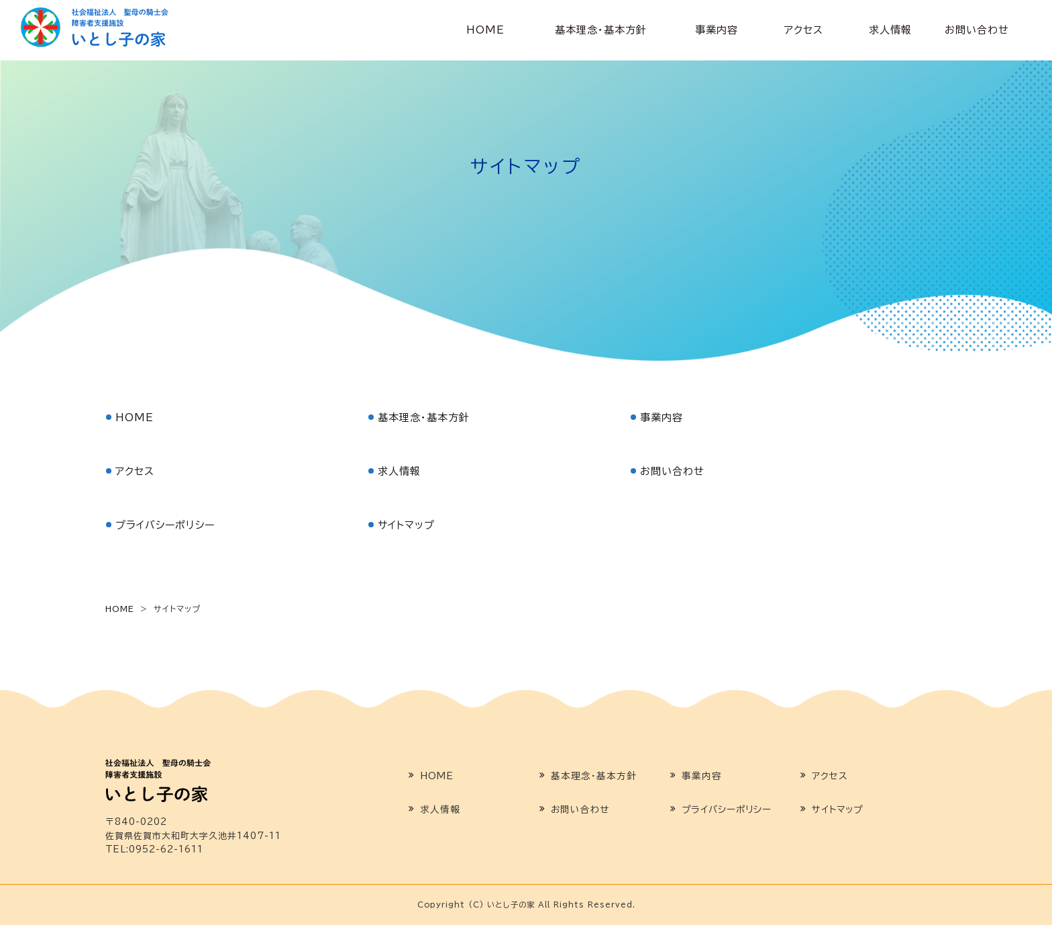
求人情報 (890, 30)
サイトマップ (406, 525)
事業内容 (716, 30)
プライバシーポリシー (165, 525)
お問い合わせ (977, 30)
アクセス (803, 30)
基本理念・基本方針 (601, 30)
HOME (485, 30)
